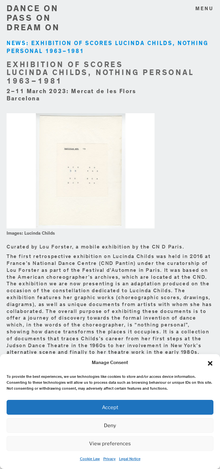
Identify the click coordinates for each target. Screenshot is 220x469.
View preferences (110, 444)
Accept (110, 407)
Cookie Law (90, 459)
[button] (210, 363)
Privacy (109, 459)
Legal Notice (129, 459)
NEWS (16, 44)
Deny (110, 426)
